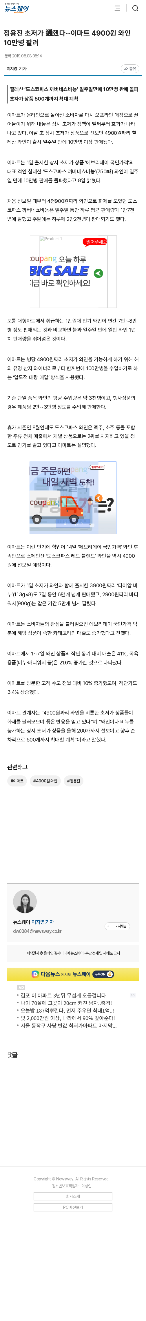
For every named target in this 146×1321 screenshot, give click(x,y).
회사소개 (73, 1300)
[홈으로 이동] (17, 8)
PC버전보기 (73, 1311)
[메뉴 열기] (114, 8)
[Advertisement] (73, 728)
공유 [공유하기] (130, 68)
